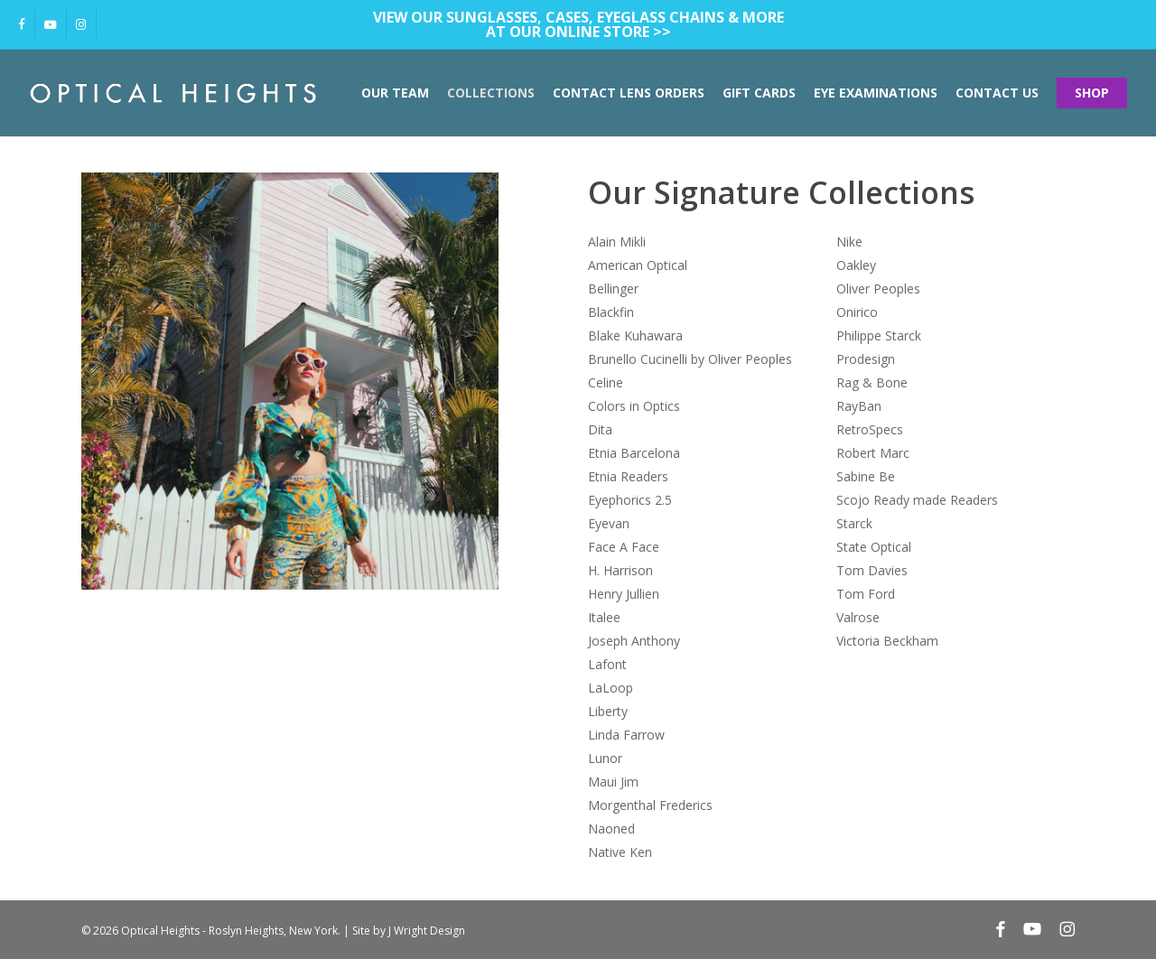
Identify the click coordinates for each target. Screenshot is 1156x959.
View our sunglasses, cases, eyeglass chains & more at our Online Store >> (578, 24)
